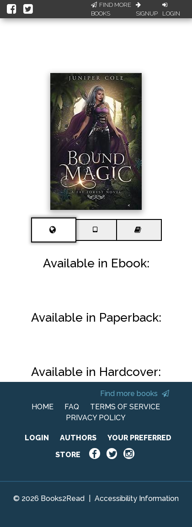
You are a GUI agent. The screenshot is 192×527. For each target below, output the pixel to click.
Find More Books (111, 9)
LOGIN (37, 437)
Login (171, 9)
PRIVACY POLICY (96, 417)
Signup (147, 9)
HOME (42, 406)
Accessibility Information (137, 498)
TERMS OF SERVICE (125, 406)
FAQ (71, 406)
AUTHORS (78, 437)
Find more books (134, 393)
